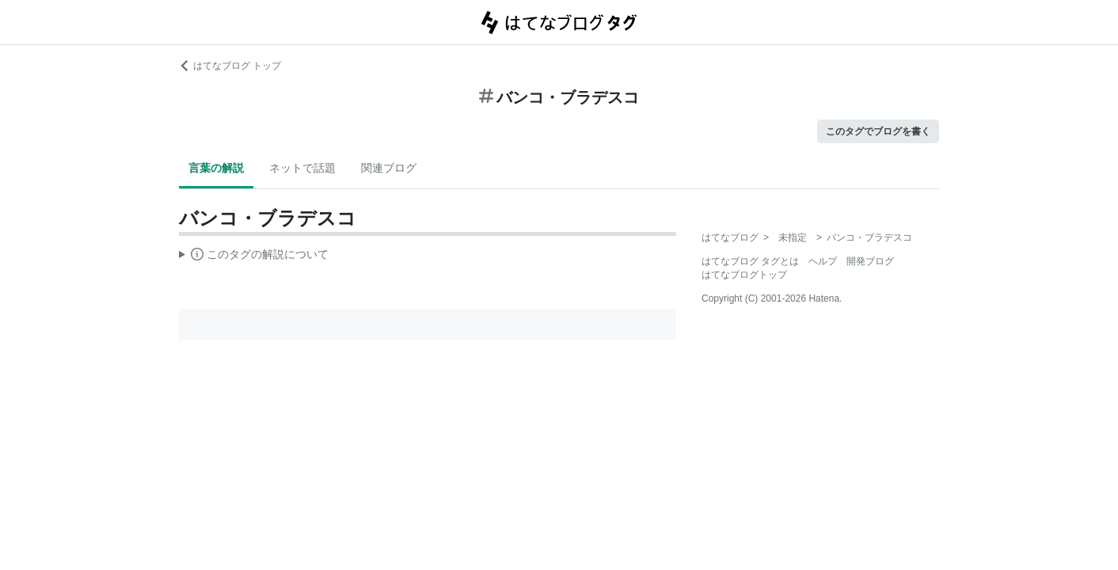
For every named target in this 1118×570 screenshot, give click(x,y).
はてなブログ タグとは (750, 261)
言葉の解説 (216, 168)
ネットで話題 (302, 168)
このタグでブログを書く (878, 131)
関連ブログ (388, 168)
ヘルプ (822, 261)
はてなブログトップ (744, 274)
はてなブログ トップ (230, 65)
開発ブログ (870, 261)
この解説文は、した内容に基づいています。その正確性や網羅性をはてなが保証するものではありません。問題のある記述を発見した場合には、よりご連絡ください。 (254, 256)
